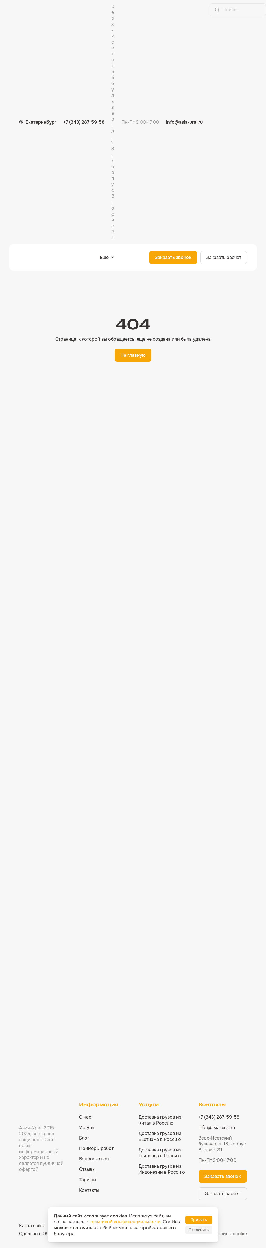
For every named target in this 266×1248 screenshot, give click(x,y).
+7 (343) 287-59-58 (83, 122)
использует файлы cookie (219, 1234)
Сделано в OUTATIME (42, 1234)
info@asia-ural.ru (184, 122)
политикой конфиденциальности (125, 1222)
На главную (133, 355)
